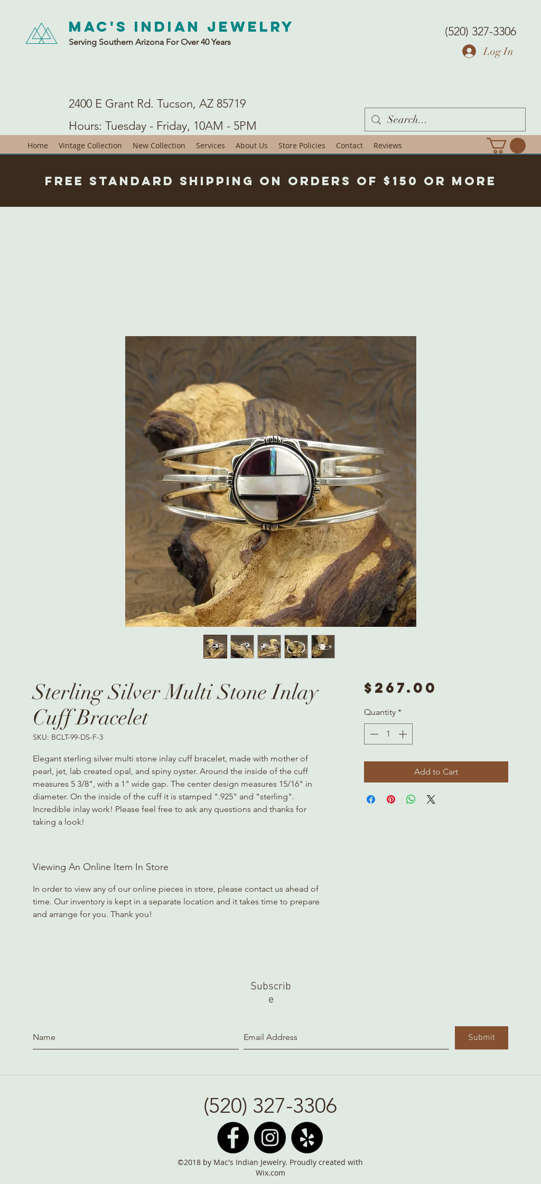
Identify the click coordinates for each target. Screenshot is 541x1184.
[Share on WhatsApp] (411, 799)
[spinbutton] (388, 734)
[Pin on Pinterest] (391, 799)
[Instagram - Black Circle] (270, 1137)
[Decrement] (373, 734)
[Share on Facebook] (371, 799)
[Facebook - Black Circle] (233, 1137)
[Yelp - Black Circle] (307, 1137)
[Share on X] (431, 799)
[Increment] (403, 734)
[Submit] (481, 1037)
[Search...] (445, 119)
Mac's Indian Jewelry (182, 26)
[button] (506, 146)
